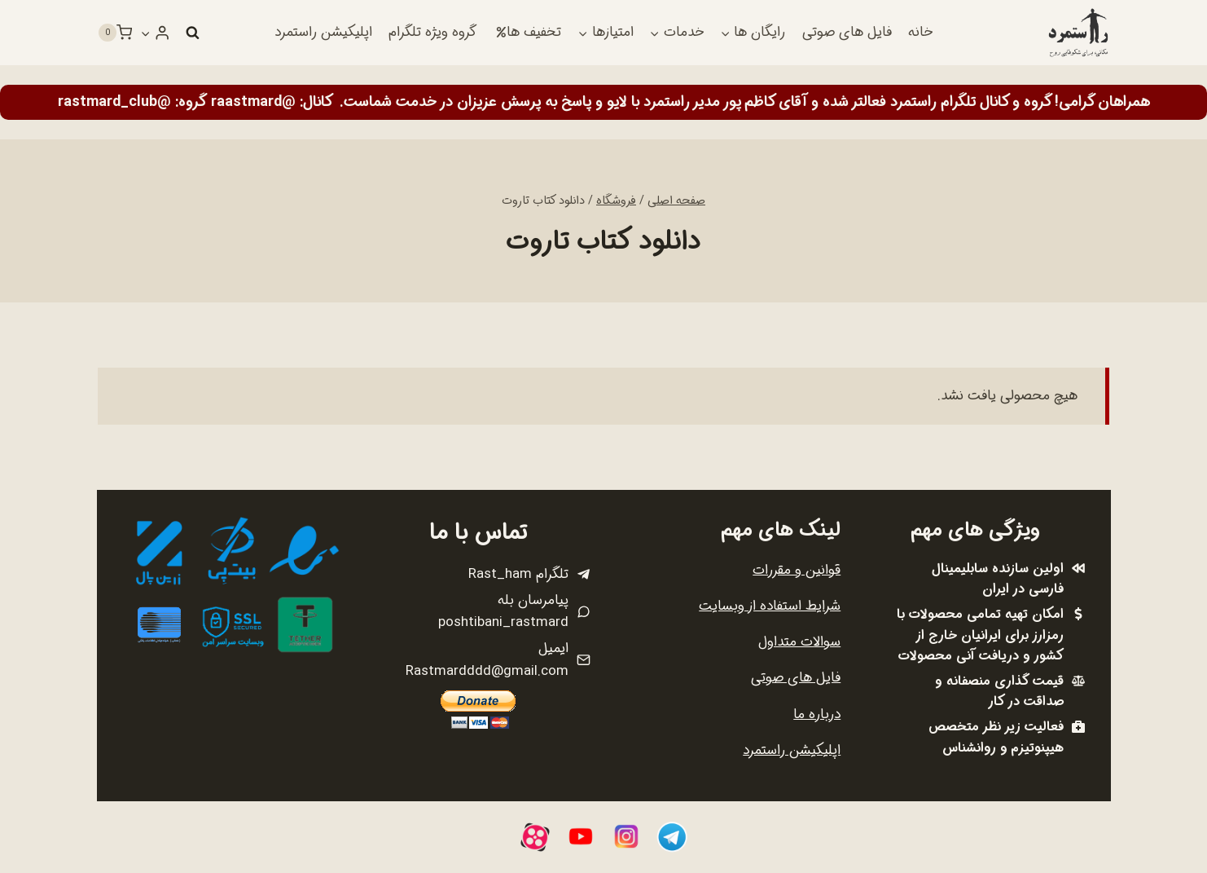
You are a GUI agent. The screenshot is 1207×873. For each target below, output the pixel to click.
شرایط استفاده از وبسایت (770, 606)
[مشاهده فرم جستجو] (192, 32)
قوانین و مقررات (797, 570)
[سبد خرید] (115, 33)
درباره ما (817, 714)
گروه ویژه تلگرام (432, 32)
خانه (920, 32)
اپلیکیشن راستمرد (323, 32)
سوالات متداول (799, 642)
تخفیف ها (528, 32)
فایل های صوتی (847, 32)
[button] (145, 32)
